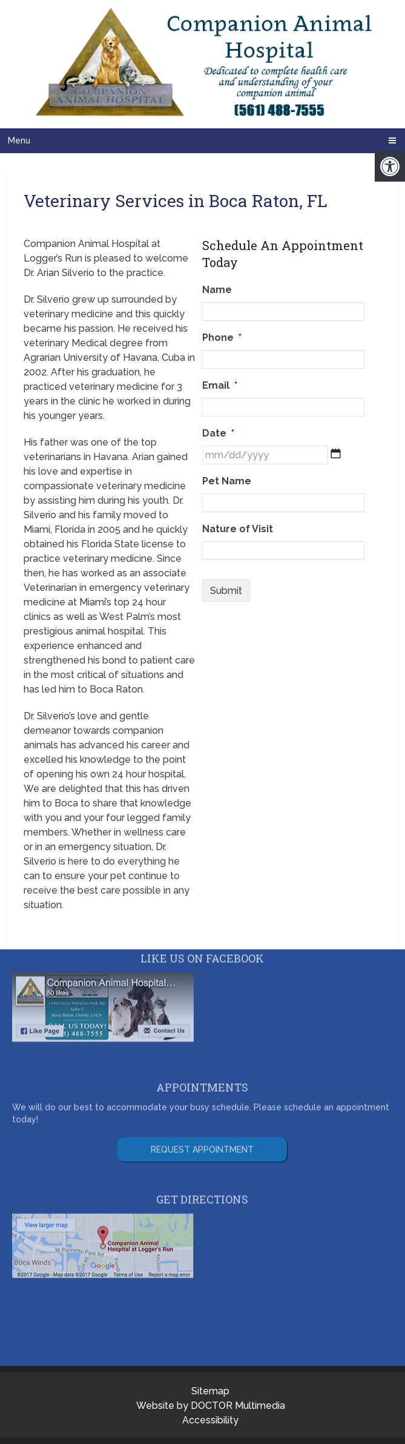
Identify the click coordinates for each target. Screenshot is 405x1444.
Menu (19, 140)
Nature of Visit (237, 529)
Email (219, 385)
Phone (222, 337)
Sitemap (210, 1391)
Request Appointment (202, 1125)
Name (217, 289)
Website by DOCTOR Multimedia (210, 1405)
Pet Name (226, 481)
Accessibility (210, 1420)
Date (218, 433)
